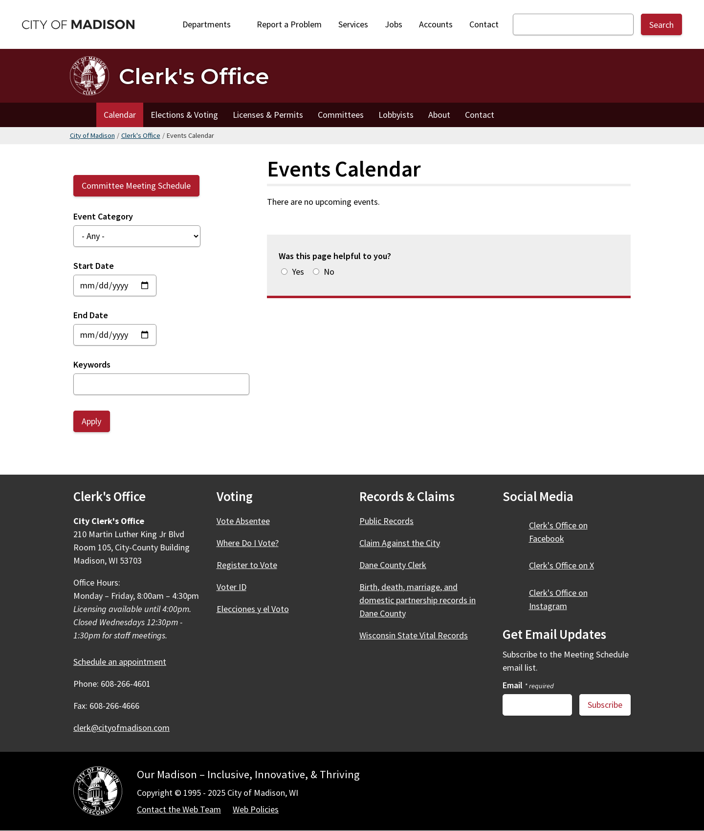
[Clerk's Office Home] (169, 75)
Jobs (393, 24)
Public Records (386, 520)
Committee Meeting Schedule (136, 185)
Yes (298, 271)
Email (528, 685)
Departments (209, 27)
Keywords (91, 364)
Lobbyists (396, 114)
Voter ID (231, 586)
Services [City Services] (353, 24)
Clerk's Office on (567, 565)
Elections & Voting (184, 114)
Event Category (103, 216)
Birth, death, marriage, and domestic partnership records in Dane (417, 600)
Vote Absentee (243, 520)
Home (83, 115)
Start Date (93, 265)
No (329, 271)
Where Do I (253, 542)
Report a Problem (289, 24)
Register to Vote (247, 564)
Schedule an (125, 661)
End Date (90, 315)
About (439, 114)
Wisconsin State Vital (419, 635)
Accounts (436, 24)
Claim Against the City (399, 542)
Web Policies (256, 809)
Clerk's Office (140, 135)
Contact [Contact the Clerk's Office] (479, 114)
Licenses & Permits (268, 114)
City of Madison (92, 135)
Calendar (120, 114)
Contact (484, 24)
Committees (341, 114)
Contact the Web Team (179, 809)
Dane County (398, 564)
